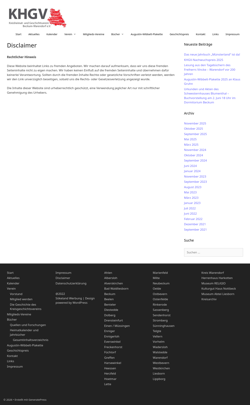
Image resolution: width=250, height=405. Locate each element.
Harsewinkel (112, 363)
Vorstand (16, 294)
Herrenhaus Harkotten (217, 278)
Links (215, 34)
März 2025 (191, 145)
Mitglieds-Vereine (93, 34)
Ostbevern (160, 294)
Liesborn (159, 373)
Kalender (51, 34)
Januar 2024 (192, 171)
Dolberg (109, 315)
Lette (107, 384)
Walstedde (160, 352)
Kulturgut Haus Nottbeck (218, 288)
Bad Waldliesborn (116, 288)
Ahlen (108, 273)
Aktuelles (33, 34)
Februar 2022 (193, 219)
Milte (156, 278)
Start (19, 34)
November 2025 (195, 123)
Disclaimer (63, 278)
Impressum (233, 34)
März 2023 (191, 198)
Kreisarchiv (208, 299)
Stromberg (160, 320)
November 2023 (195, 176)
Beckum (109, 294)
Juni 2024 (190, 166)
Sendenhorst (162, 315)
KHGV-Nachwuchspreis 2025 (203, 60)
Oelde (157, 288)
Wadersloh (160, 347)
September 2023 (195, 182)
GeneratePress (37, 399)
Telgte (157, 331)
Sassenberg (161, 310)
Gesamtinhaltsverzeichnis (30, 340)
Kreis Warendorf (212, 273)
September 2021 (195, 229)
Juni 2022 (190, 213)
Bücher (119, 34)
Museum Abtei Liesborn (217, 294)
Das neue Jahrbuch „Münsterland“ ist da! (212, 54)
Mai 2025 (190, 139)
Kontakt (200, 34)
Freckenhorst (113, 347)
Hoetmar (110, 379)
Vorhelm (159, 342)
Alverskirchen (113, 283)
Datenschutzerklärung (71, 283)
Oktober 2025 (193, 129)
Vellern (157, 336)
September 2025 (195, 134)
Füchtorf (110, 352)
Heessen (110, 368)
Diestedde (111, 310)
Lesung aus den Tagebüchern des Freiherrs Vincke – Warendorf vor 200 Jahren (209, 69)
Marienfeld (160, 273)
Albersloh (110, 278)
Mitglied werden (21, 299)
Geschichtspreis (179, 34)
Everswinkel (112, 342)
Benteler (110, 304)
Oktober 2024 (193, 155)
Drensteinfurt (113, 320)
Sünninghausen (164, 326)
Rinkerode (160, 304)
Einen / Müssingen (117, 326)
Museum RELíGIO (213, 283)
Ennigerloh (111, 336)
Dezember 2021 (195, 224)
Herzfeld (110, 373)
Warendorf (160, 358)
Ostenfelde (160, 299)
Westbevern (161, 363)
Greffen (109, 358)
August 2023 (192, 187)
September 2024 (195, 160)
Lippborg (159, 379)
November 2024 (195, 150)
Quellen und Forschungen (28, 325)
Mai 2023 (190, 192)
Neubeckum (161, 283)
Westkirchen (161, 368)
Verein (72, 34)
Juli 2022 (190, 208)
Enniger (109, 331)
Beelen (109, 299)
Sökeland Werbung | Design (75, 298)
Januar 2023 (192, 203)
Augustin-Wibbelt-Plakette (147, 34)
